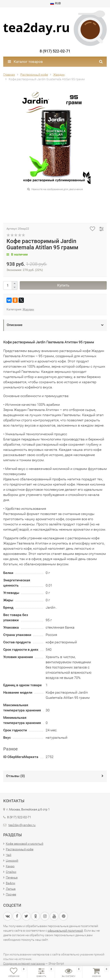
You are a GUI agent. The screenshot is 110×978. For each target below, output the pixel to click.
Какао (10, 866)
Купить (63, 285)
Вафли (10, 883)
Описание (15, 325)
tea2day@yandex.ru (22, 825)
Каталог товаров (25, 61)
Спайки (11, 872)
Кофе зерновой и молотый (24, 843)
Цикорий (12, 860)
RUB (55, 3)
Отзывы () (15, 776)
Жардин (28, 309)
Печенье (12, 877)
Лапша (11, 888)
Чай (8, 855)
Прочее (11, 894)
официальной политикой (65, 930)
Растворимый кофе (19, 849)
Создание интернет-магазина (24, 963)
